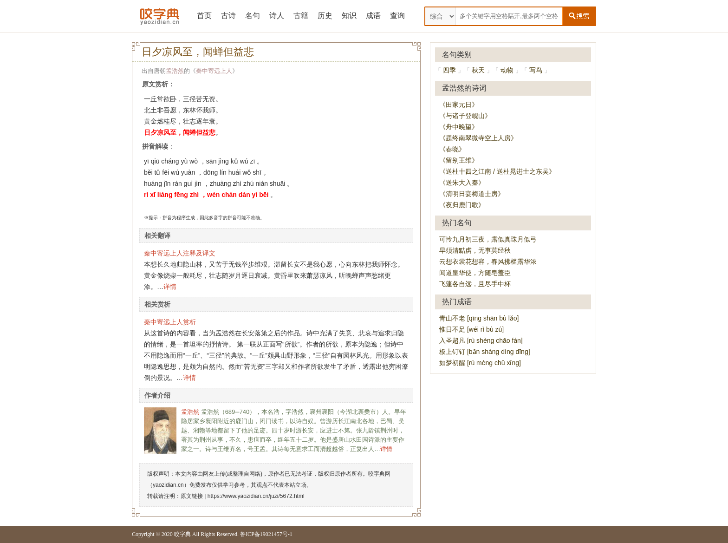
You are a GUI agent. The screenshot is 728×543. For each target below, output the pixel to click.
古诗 (228, 16)
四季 (449, 70)
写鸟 (535, 70)
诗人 (276, 16)
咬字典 (182, 534)
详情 (169, 286)
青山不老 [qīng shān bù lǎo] (479, 318)
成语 (373, 16)
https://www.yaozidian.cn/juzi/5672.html (256, 496)
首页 (204, 16)
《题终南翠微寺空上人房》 (478, 138)
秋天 (478, 70)
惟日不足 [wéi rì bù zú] (471, 329)
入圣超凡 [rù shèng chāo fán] (481, 340)
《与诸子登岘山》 (465, 115)
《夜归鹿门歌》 (462, 205)
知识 (349, 16)
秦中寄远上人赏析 (170, 322)
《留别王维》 (458, 160)
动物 (507, 70)
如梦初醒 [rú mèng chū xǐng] (480, 362)
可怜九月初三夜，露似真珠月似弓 (488, 239)
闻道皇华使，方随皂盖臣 (475, 272)
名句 (252, 16)
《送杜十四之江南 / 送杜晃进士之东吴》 (497, 171)
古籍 (300, 16)
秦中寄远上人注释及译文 (179, 253)
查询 (397, 16)
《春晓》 (452, 149)
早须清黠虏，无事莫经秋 (475, 250)
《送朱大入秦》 (462, 182)
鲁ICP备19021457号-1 (266, 534)
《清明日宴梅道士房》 (471, 193)
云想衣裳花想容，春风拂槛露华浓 (488, 261)
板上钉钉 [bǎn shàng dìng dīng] (484, 351)
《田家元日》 (458, 104)
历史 (325, 16)
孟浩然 (175, 70)
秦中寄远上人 (214, 70)
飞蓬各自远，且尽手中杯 (475, 284)
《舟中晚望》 (458, 127)
